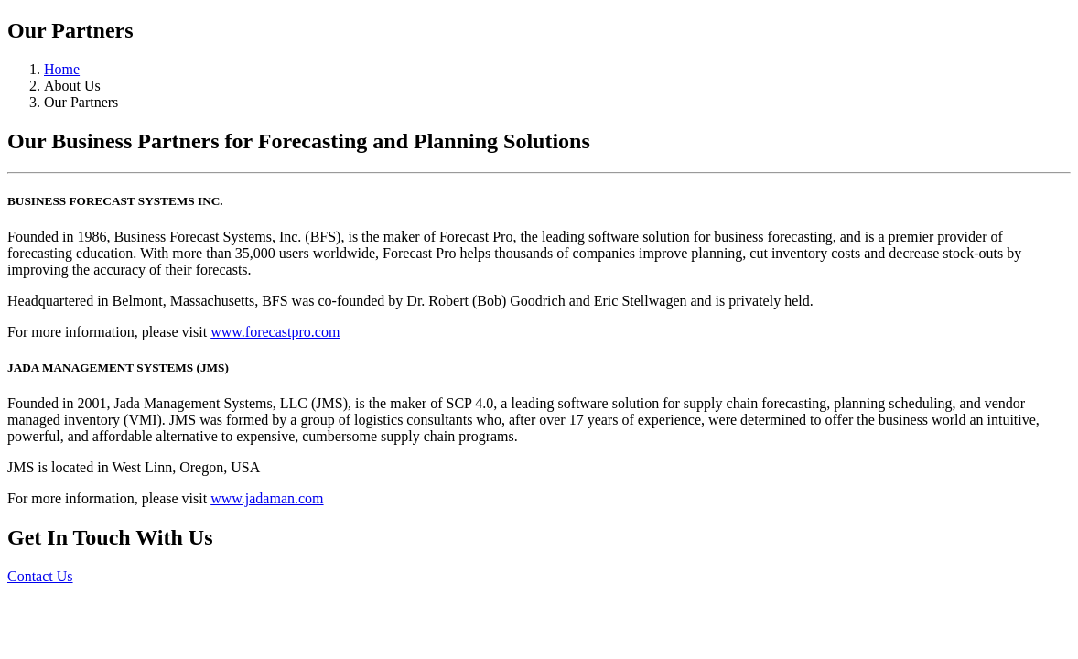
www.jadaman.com (266, 498)
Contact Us (40, 576)
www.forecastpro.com (275, 332)
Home (62, 69)
